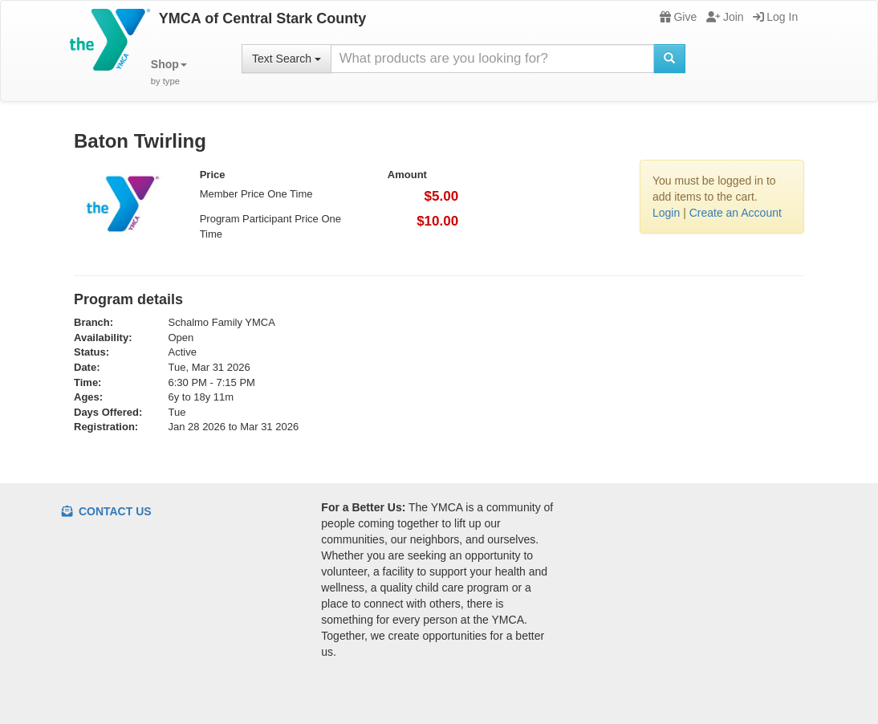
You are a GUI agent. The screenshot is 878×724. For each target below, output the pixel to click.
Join (725, 16)
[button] (169, 72)
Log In (775, 16)
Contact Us (107, 511)
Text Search (286, 58)
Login (666, 212)
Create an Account (735, 212)
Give (678, 16)
